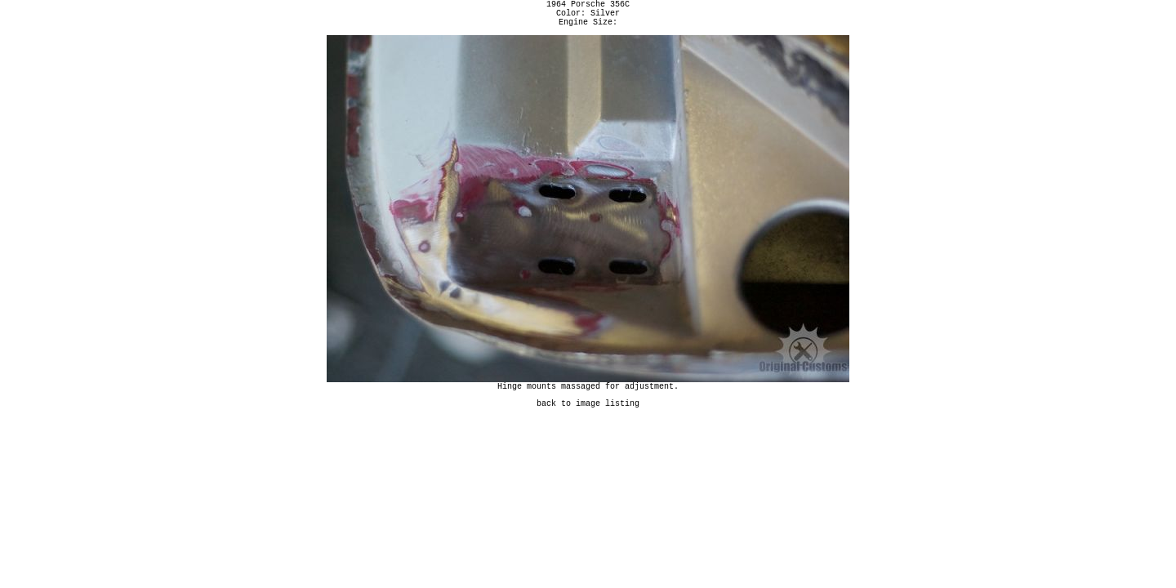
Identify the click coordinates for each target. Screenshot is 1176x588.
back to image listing (588, 415)
